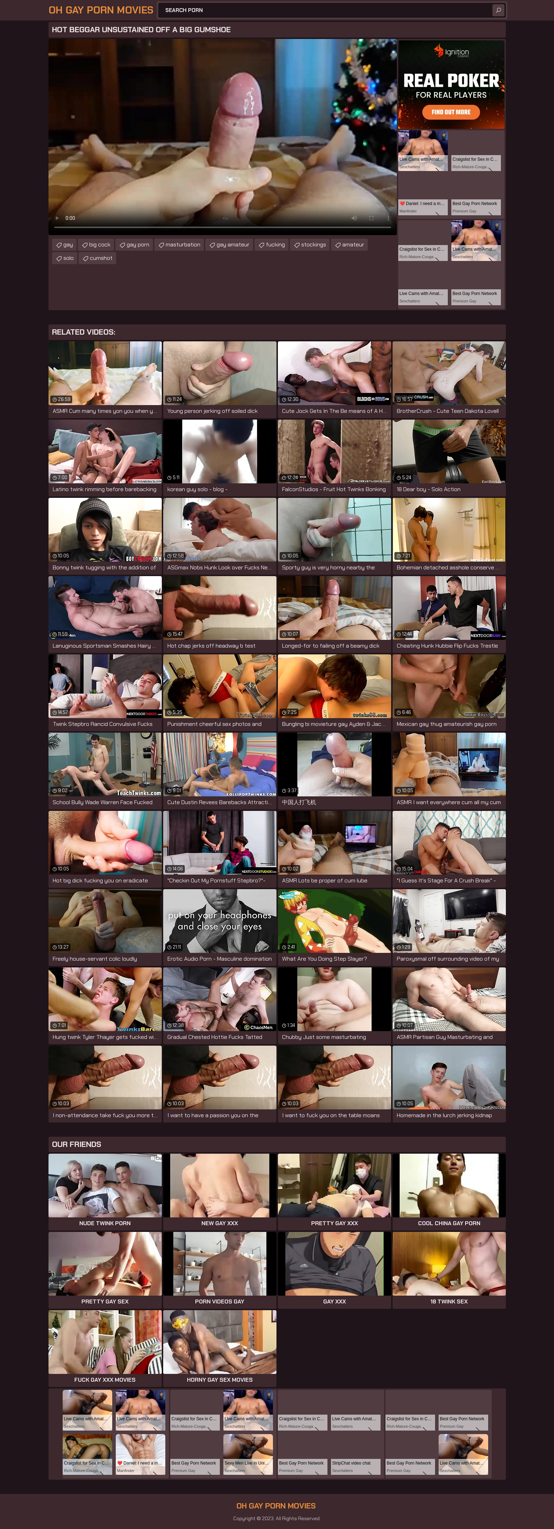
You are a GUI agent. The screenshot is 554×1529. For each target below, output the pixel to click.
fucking (275, 244)
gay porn (138, 244)
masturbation (183, 244)
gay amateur (233, 244)
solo (68, 258)
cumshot (101, 258)
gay (68, 244)
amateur (353, 244)
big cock (99, 244)
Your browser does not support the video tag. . (222, 137)
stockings (313, 244)
